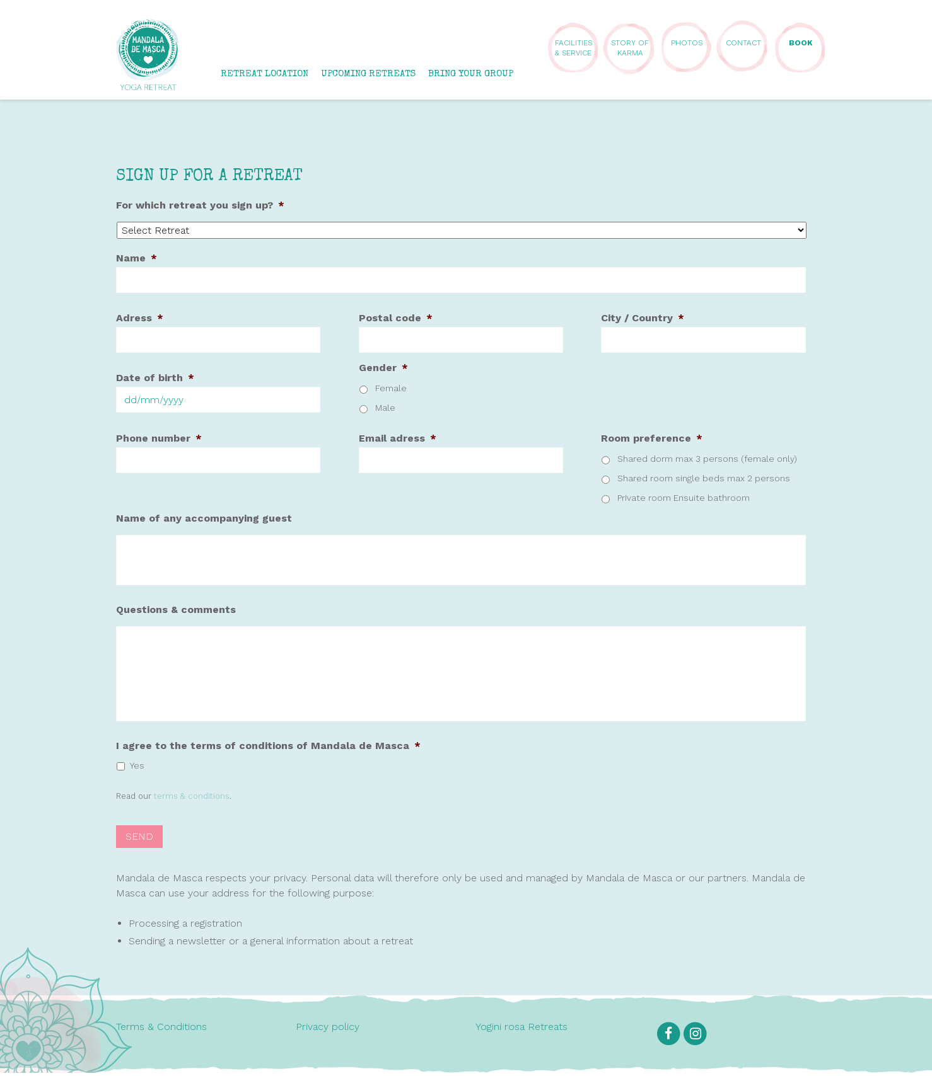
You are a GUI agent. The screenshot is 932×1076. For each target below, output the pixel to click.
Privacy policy (327, 1030)
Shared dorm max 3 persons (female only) (707, 459)
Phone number (159, 438)
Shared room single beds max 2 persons (703, 478)
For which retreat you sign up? (200, 205)
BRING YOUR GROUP (470, 74)
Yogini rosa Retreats (521, 1030)
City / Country (642, 318)
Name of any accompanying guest (204, 518)
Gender (383, 368)
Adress (139, 318)
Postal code (396, 318)
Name (136, 258)
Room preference (651, 438)
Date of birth (155, 378)
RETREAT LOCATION (264, 74)
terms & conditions (192, 801)
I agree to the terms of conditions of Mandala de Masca (268, 751)
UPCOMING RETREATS (368, 74)
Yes (137, 771)
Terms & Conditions (161, 1030)
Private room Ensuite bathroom (683, 498)
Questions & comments (176, 609)
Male (385, 408)
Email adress (397, 438)
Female (391, 388)
